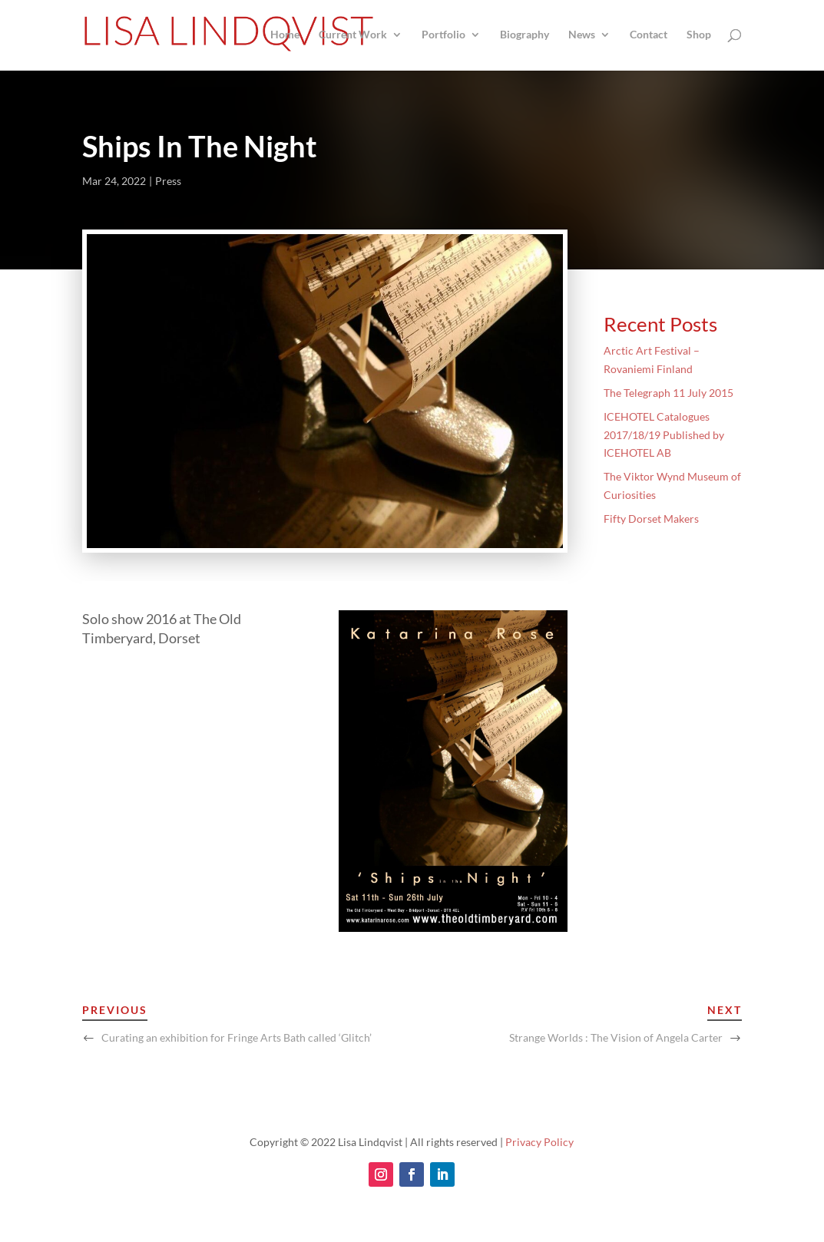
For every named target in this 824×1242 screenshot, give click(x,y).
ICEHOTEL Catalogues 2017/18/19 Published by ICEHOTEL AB (664, 435)
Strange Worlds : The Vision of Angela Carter (616, 1037)
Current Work (353, 35)
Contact (648, 35)
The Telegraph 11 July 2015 (668, 392)
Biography (524, 35)
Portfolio (443, 35)
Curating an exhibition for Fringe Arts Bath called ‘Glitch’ (236, 1037)
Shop (699, 35)
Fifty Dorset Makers (651, 518)
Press (168, 180)
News (581, 35)
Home (284, 35)
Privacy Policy (539, 1141)
